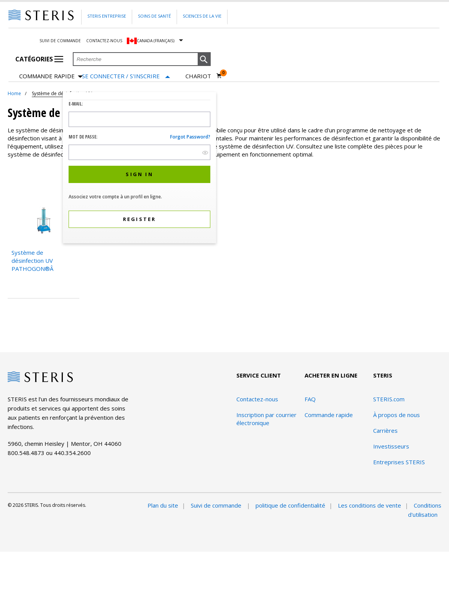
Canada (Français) (155, 40)
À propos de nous (396, 415)
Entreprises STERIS (399, 462)
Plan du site (162, 505)
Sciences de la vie (202, 16)
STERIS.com (389, 399)
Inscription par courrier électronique (266, 419)
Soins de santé (154, 16)
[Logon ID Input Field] (139, 119)
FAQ (310, 399)
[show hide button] (205, 152)
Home (14, 93)
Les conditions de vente (369, 505)
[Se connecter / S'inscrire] (126, 76)
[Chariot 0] (203, 76)
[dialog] (139, 168)
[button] (204, 59)
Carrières (385, 430)
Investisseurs (391, 446)
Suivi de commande (60, 40)
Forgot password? (190, 137)
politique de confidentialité (290, 505)
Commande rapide (51, 76)
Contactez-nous (104, 40)
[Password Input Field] (139, 152)
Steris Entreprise (106, 16)
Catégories (39, 59)
